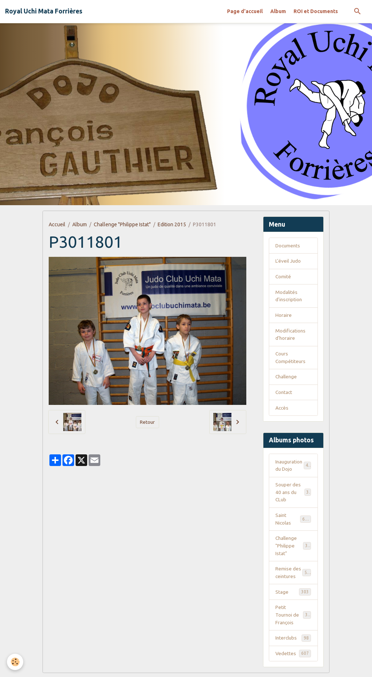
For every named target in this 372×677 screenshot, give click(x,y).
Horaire (283, 316)
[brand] (43, 11)
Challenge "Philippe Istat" (122, 224)
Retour (147, 422)
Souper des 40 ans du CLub (293, 494)
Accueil (57, 224)
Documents (288, 245)
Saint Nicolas (293, 521)
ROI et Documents (316, 11)
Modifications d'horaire (290, 335)
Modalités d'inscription (289, 296)
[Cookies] (15, 662)
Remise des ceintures (293, 575)
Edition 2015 (172, 224)
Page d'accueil (245, 11)
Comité (283, 277)
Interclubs (293, 641)
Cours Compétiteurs (290, 358)
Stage (293, 594)
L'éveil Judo (288, 261)
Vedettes (293, 657)
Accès (282, 409)
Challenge (287, 378)
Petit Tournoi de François (294, 618)
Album (278, 11)
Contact (284, 394)
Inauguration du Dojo (293, 467)
